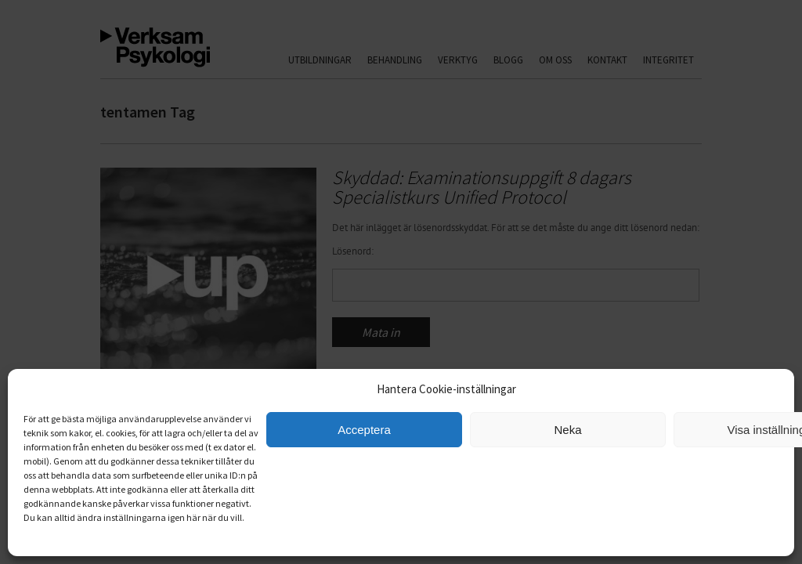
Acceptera (364, 429)
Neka (567, 429)
